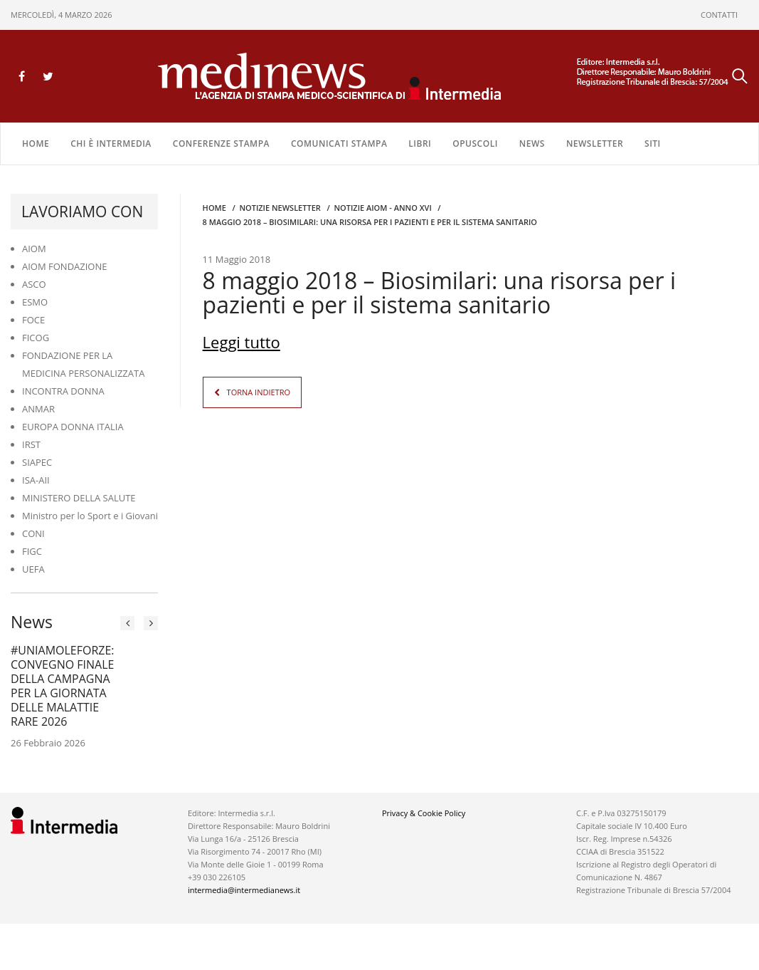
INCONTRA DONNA (63, 391)
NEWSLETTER (594, 143)
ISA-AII (36, 480)
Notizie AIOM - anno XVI (382, 207)
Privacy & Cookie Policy (423, 813)
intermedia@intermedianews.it (244, 890)
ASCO (34, 284)
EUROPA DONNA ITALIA (73, 426)
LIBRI (419, 143)
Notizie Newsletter (279, 207)
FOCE (33, 319)
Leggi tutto (241, 342)
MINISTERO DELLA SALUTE (79, 497)
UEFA (33, 569)
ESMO (35, 302)
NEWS (532, 143)
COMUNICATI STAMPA (339, 143)
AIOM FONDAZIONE (64, 266)
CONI (33, 533)
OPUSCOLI (475, 143)
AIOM (34, 248)
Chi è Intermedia (111, 143)
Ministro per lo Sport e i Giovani (90, 515)
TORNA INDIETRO (258, 392)
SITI (652, 143)
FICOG (35, 337)
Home (35, 143)
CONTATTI (719, 14)
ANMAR (38, 408)
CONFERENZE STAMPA (221, 143)
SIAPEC (37, 462)
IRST (31, 444)
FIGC (32, 551)
